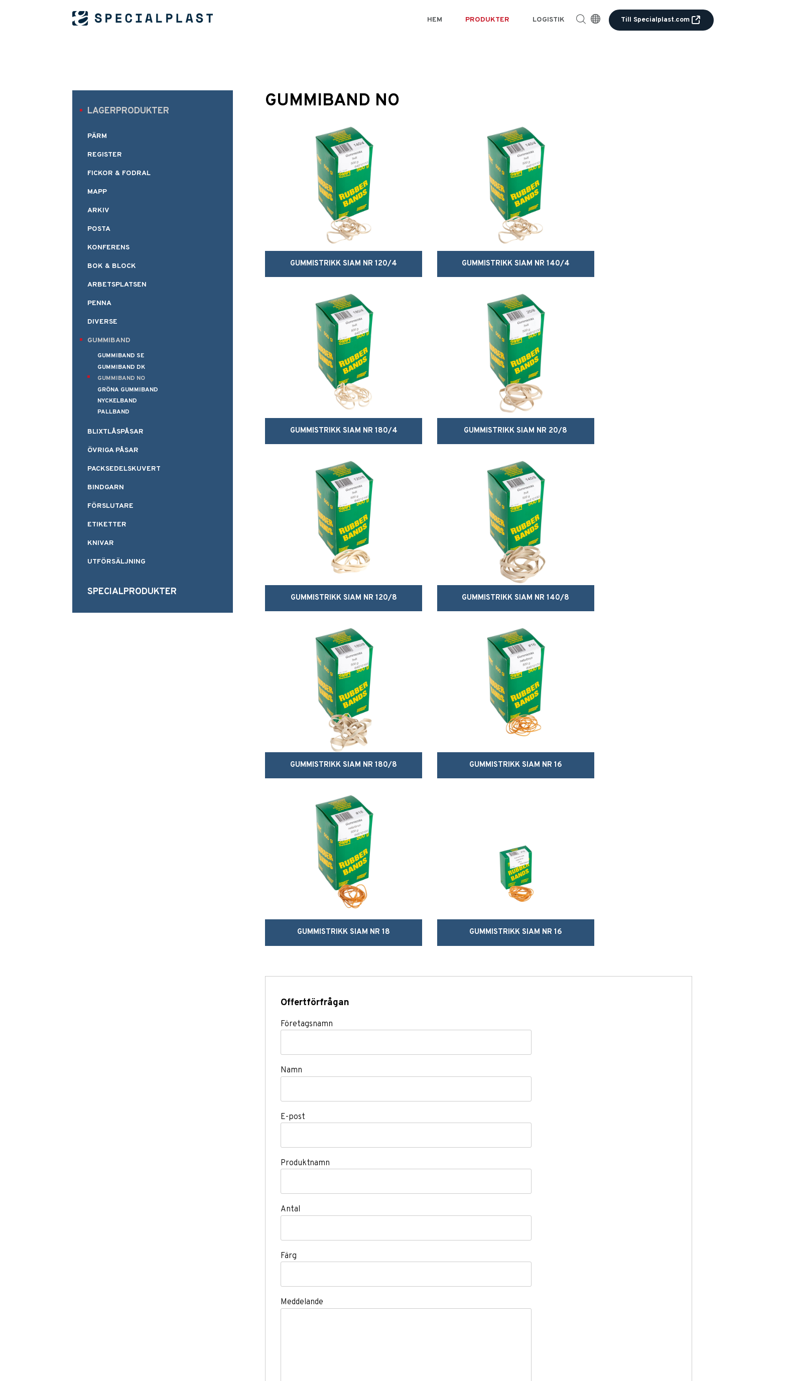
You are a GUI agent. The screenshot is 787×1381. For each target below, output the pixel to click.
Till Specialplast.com (661, 20)
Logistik (549, 20)
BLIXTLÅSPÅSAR (115, 432)
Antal (290, 971)
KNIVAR (100, 543)
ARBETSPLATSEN (117, 285)
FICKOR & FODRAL (119, 173)
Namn (291, 832)
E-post (293, 878)
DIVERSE (102, 322)
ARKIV (98, 210)
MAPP (97, 192)
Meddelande (302, 1064)
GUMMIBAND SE (120, 356)
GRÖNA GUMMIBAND (127, 390)
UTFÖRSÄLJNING (116, 562)
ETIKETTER (106, 524)
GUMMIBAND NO (121, 378)
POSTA (98, 229)
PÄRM (97, 136)
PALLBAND (113, 412)
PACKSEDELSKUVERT (124, 469)
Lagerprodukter (128, 111)
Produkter (487, 20)
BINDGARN (105, 487)
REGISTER (104, 155)
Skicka (323, 1200)
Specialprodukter (132, 592)
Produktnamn (305, 925)
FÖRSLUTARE (110, 506)
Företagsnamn (307, 786)
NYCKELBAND (117, 401)
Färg (289, 1018)
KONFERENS (108, 247)
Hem (434, 20)
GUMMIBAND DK (121, 367)
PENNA (99, 303)
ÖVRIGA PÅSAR (113, 450)
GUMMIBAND (108, 340)
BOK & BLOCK (111, 266)
